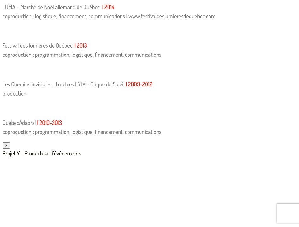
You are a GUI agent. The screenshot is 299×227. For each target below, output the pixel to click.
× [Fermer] (6, 145)
